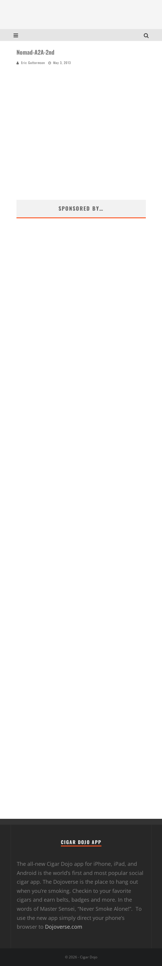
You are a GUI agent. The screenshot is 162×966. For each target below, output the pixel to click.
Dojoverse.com (63, 926)
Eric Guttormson (33, 62)
